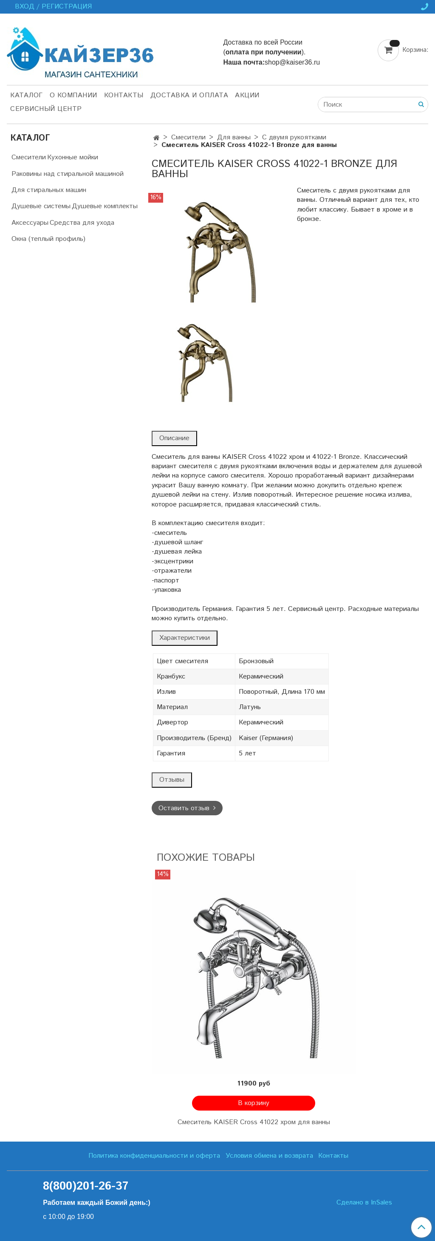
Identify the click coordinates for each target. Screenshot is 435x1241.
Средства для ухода (82, 223)
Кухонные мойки (72, 157)
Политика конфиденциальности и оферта (154, 1156)
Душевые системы (41, 206)
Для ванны (234, 137)
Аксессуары (29, 223)
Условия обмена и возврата (269, 1156)
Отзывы (171, 780)
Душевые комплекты (105, 206)
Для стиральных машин (48, 190)
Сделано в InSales (364, 1202)
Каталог (26, 95)
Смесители (188, 137)
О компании (73, 95)
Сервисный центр (46, 109)
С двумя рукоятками (294, 137)
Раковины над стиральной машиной (67, 174)
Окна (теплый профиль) (48, 239)
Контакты (124, 95)
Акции (247, 95)
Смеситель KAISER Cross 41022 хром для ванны (254, 1122)
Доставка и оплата (189, 95)
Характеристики (184, 638)
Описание (174, 438)
